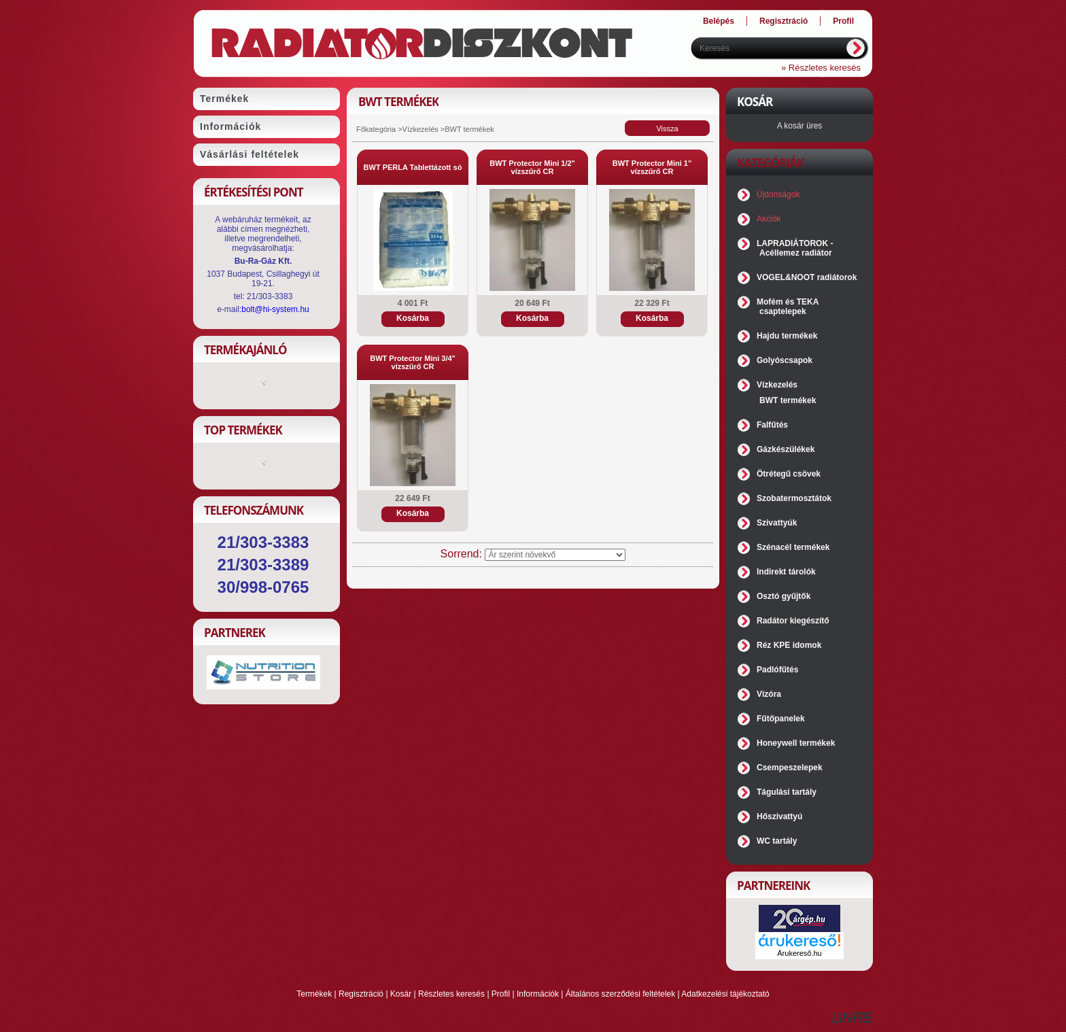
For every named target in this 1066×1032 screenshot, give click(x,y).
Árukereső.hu (799, 953)
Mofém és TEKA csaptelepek (788, 306)
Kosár (400, 994)
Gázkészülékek (785, 449)
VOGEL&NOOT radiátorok (807, 277)
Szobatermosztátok (794, 498)
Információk (538, 994)
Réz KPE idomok (789, 645)
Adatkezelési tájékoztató (725, 994)
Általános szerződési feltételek (620, 994)
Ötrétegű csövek (789, 474)
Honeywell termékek (796, 743)
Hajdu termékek (787, 336)
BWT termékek (787, 400)
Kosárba (412, 318)
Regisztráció (361, 994)
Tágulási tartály (786, 792)
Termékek (314, 994)
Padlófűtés (777, 669)
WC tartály (777, 841)
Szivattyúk (777, 523)
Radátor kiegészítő (793, 620)
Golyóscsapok (784, 360)
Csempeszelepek (790, 767)
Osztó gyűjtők (783, 596)
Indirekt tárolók (786, 572)
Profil (501, 994)
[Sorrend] (555, 555)
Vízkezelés (420, 129)
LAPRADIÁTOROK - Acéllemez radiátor (795, 248)
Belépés (718, 21)
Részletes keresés (451, 994)
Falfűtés (772, 425)
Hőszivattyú (779, 816)
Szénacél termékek (793, 547)
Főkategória (376, 129)
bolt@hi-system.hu (275, 309)
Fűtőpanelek (781, 718)
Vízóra (769, 694)
